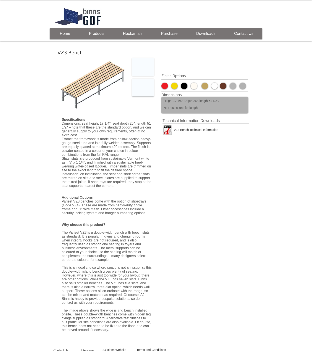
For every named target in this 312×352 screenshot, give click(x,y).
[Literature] (87, 350)
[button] (143, 67)
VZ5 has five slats (124, 283)
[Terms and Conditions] (151, 350)
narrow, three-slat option (103, 287)
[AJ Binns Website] (114, 350)
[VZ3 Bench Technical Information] (196, 130)
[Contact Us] (61, 350)
